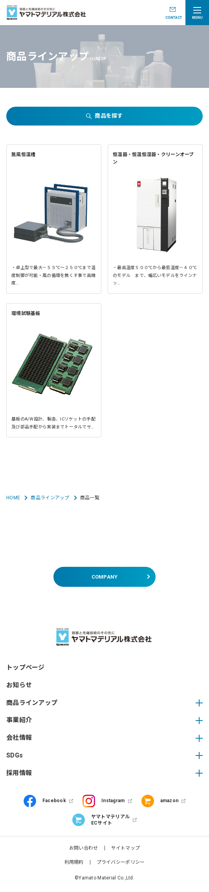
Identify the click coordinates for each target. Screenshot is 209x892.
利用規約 (74, 862)
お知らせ (19, 685)
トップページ (25, 667)
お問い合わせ (83, 848)
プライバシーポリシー (121, 862)
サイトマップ (125, 848)
